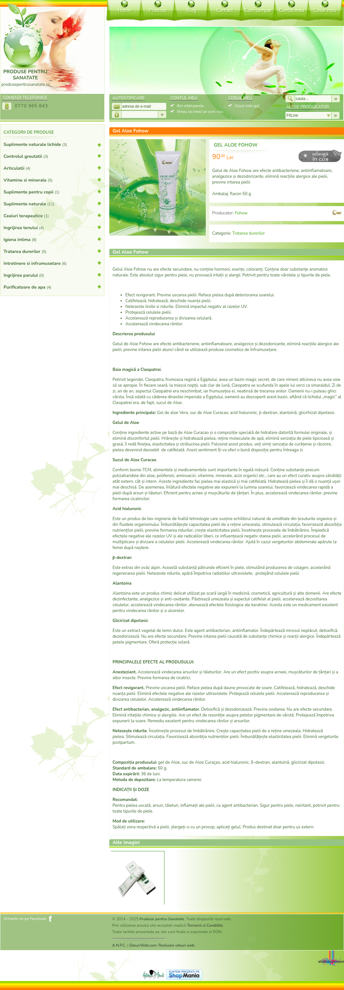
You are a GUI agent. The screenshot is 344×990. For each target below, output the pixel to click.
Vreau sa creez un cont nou (200, 111)
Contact (224, 10)
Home (124, 10)
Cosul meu (324, 10)
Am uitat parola (190, 105)
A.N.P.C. (119, 945)
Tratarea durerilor (52, 251)
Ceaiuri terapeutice (52, 215)
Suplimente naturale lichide (52, 146)
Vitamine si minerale (52, 179)
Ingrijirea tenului (52, 227)
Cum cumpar (258, 10)
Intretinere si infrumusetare (52, 262)
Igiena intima (52, 239)
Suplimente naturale (52, 203)
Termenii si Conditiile (205, 925)
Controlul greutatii (52, 155)
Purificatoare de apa (52, 286)
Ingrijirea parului (52, 274)
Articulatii (52, 167)
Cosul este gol (247, 105)
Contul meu (291, 10)
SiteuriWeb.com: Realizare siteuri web (162, 945)
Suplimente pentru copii (52, 191)
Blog (191, 10)
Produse (158, 10)
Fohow (241, 213)
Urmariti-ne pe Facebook (25, 918)
